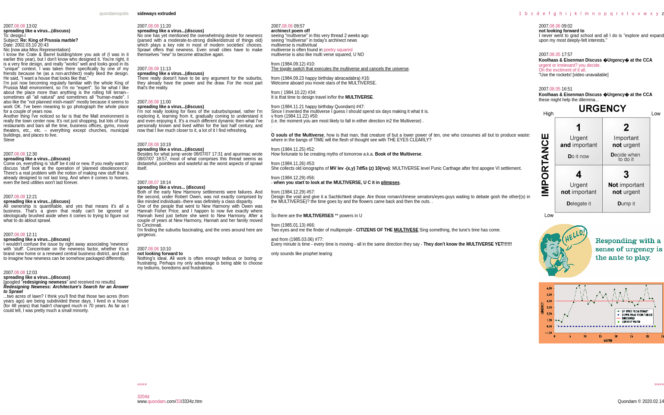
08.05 (555, 54)
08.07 (153, 182)
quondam (157, 401)
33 (178, 401)
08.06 (153, 249)
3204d (143, 396)
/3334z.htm (191, 401)
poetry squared (338, 49)
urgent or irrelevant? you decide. (570, 65)
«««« (142, 384)
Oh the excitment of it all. (562, 70)
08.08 (19, 26)
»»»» (659, 384)
